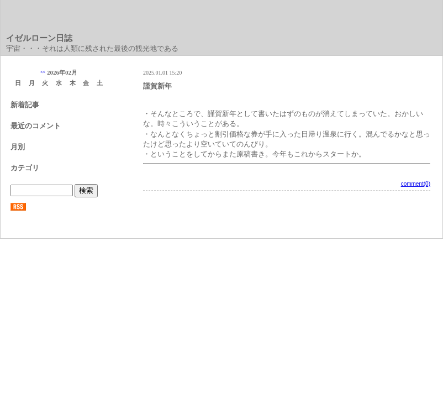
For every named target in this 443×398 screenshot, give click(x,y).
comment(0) (415, 184)
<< (42, 72)
